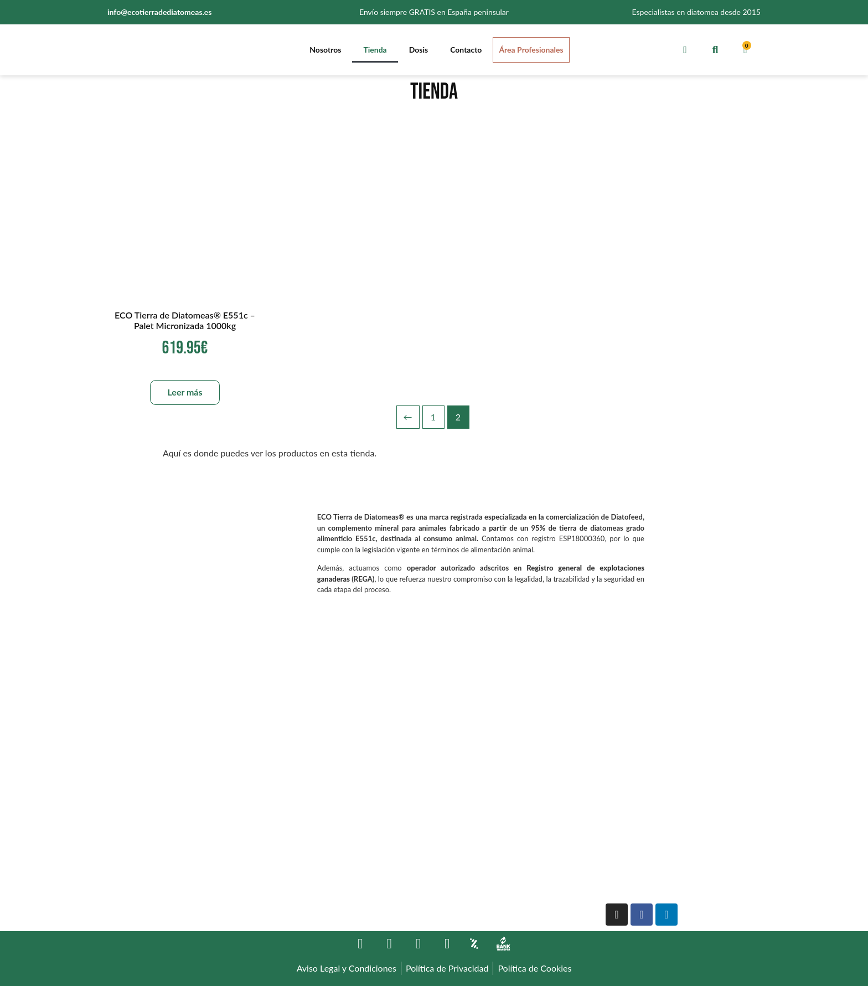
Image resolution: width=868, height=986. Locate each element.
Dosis (418, 49)
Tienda (374, 49)
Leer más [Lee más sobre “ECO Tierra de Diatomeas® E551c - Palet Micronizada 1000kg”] (184, 392)
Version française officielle (651, 857)
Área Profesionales (531, 49)
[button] (715, 49)
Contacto (466, 49)
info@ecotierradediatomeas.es (159, 12)
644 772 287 (132, 897)
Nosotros (325, 49)
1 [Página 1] (433, 417)
